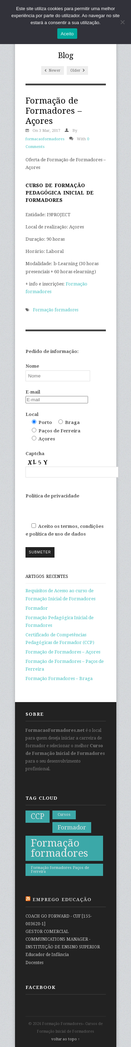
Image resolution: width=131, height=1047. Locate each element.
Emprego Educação (62, 899)
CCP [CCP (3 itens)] (37, 816)
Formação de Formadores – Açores (63, 652)
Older (77, 70)
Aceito (67, 33)
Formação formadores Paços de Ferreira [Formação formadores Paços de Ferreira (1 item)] (60, 869)
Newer (52, 70)
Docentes (34, 962)
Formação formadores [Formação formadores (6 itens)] (59, 848)
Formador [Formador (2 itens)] (72, 827)
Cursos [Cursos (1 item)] (64, 814)
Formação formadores (55, 309)
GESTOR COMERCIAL (47, 931)
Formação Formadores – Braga (59, 678)
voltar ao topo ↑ (65, 1039)
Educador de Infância (47, 954)
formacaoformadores (45, 139)
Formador (37, 608)
